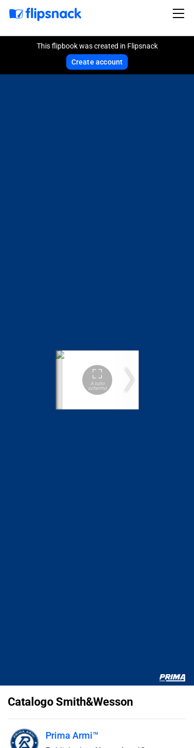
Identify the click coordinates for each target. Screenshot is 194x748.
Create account (97, 62)
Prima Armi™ (72, 735)
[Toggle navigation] (180, 13)
